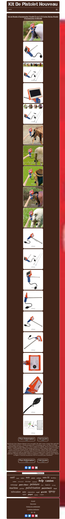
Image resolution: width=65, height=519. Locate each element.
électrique (28, 481)
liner (42, 485)
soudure (14, 481)
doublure (36, 494)
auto (24, 492)
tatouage (54, 485)
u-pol (37, 492)
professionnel (21, 481)
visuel (55, 488)
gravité (44, 492)
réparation (31, 492)
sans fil (46, 477)
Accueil (33, 501)
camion (49, 480)
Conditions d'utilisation (33, 509)
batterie (47, 485)
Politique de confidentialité (33, 506)
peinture (34, 484)
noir (28, 477)
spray (52, 491)
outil (12, 477)
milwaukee (16, 492)
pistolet (33, 478)
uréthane (39, 478)
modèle (17, 478)
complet (42, 494)
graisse (22, 488)
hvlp (41, 480)
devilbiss (53, 478)
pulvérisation (33, 487)
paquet (30, 494)
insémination (34, 481)
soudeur (22, 478)
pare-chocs (23, 485)
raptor (24, 494)
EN (32, 512)
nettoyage (13, 485)
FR (34, 512)
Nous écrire (33, 504)
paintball (47, 488)
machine (13, 487)
